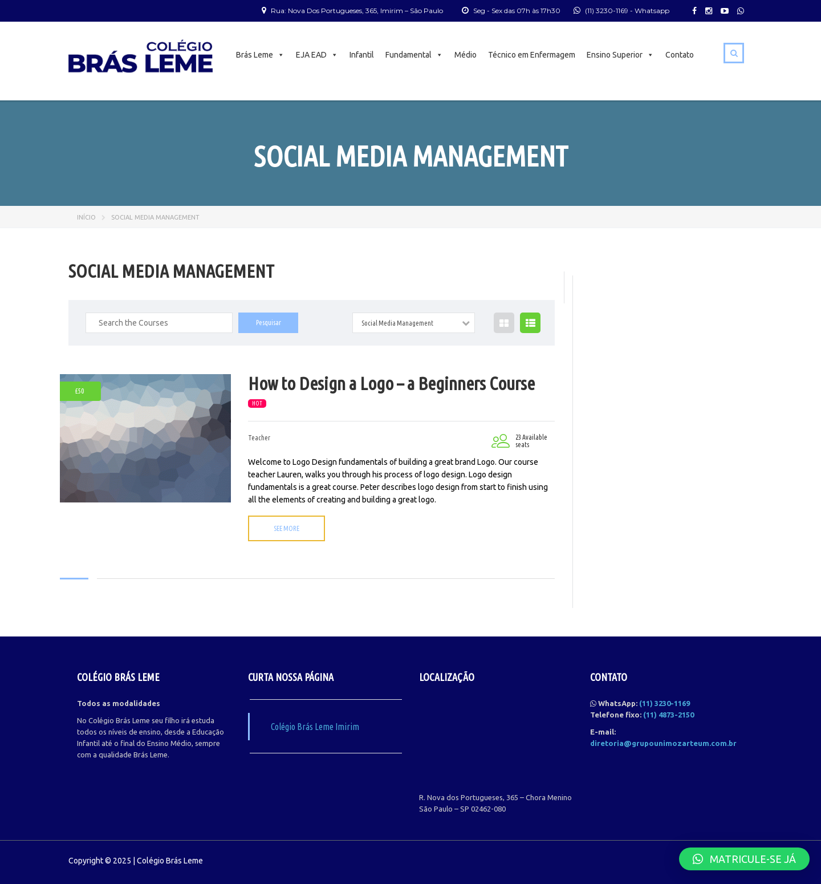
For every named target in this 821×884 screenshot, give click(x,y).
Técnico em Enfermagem (531, 54)
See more (286, 528)
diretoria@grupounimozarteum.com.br (663, 743)
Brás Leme (260, 54)
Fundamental (414, 54)
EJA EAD (317, 54)
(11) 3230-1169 (606, 10)
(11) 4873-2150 (668, 715)
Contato (679, 54)
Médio (465, 54)
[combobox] (413, 323)
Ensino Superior (620, 54)
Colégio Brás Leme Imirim (315, 726)
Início (86, 217)
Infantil (361, 54)
